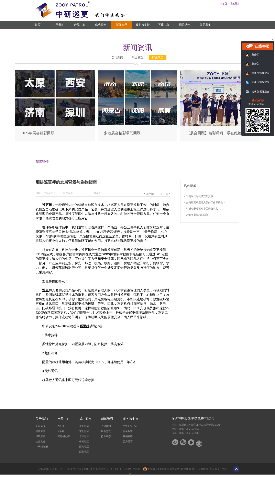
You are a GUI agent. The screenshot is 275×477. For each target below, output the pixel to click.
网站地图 (185, 469)
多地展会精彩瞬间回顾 (122, 133)
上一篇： (148, 194)
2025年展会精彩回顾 (37, 133)
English (235, 3)
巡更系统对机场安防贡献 (199, 196)
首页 (38, 24)
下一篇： (165, 194)
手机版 (136, 469)
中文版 (223, 3)
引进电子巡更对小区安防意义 (202, 208)
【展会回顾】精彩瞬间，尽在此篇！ (215, 133)
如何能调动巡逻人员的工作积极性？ (205, 202)
